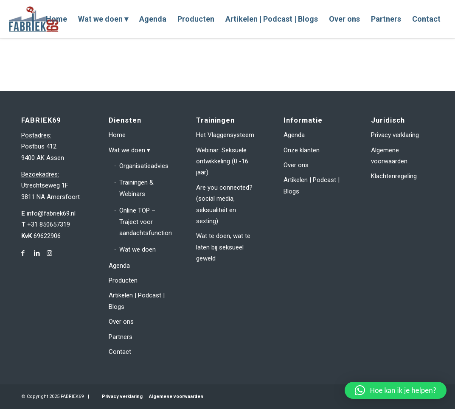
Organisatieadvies (144, 166)
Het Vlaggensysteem (225, 135)
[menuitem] (56, 19)
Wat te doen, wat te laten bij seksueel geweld (223, 247)
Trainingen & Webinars (136, 188)
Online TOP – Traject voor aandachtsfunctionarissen (145, 222)
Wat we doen (127, 150)
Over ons (121, 321)
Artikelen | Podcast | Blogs (137, 300)
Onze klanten (302, 150)
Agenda (119, 265)
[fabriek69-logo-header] (34, 19)
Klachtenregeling (394, 176)
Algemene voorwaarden (389, 155)
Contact (120, 352)
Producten (123, 280)
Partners (120, 337)
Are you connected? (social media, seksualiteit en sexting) (224, 204)
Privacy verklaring (395, 135)
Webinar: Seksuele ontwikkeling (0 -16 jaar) (222, 161)
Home (117, 135)
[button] (396, 390)
